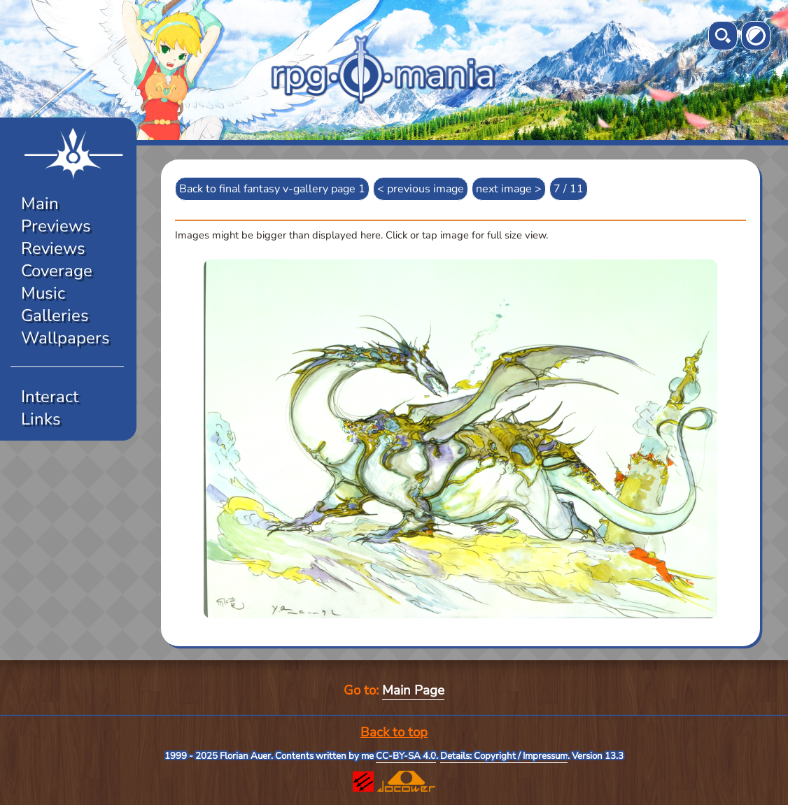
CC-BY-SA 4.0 (406, 756)
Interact (49, 396)
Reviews (53, 248)
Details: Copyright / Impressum (504, 756)
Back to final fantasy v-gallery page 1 (272, 189)
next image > (509, 189)
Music (43, 293)
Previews (56, 226)
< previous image (420, 189)
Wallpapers (65, 338)
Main (40, 203)
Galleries (55, 315)
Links (41, 419)
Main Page (413, 690)
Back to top (394, 732)
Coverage (56, 270)
